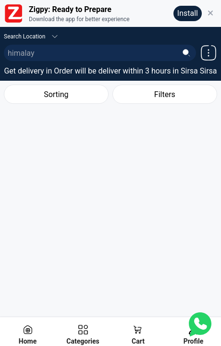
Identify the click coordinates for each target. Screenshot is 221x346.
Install (187, 13)
